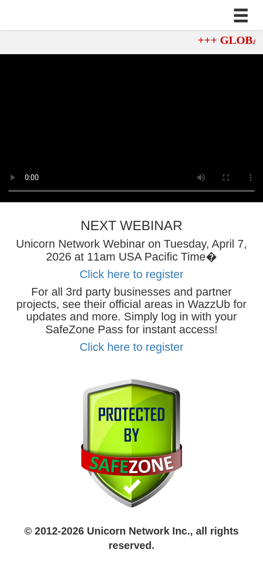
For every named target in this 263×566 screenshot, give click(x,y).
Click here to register (131, 274)
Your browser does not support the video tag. (131, 128)
